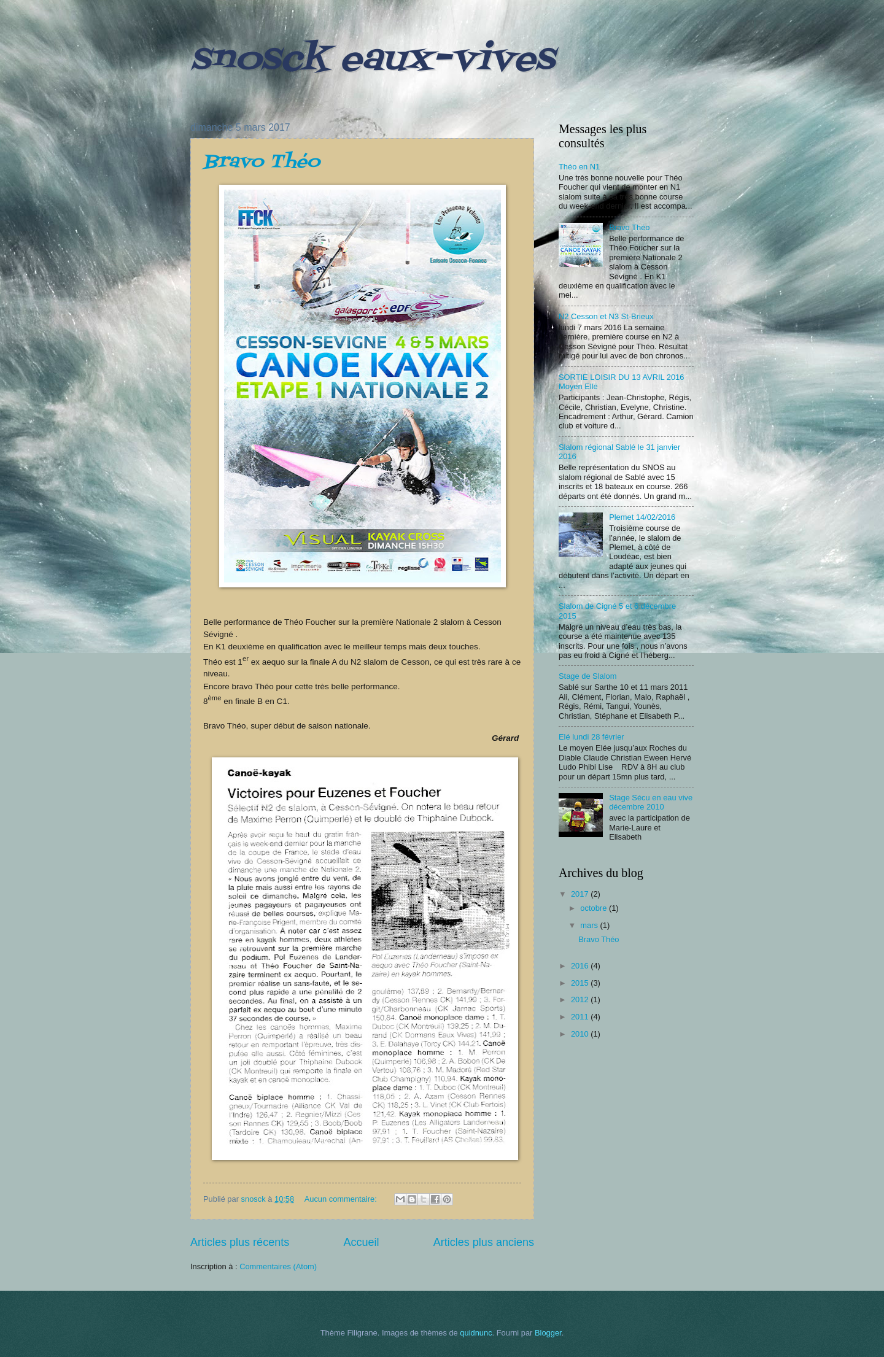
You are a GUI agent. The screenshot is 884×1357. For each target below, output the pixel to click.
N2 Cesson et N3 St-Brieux (606, 316)
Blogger (548, 1332)
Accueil (361, 1242)
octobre (594, 908)
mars (590, 925)
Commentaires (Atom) (278, 1266)
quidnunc (476, 1332)
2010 (581, 1033)
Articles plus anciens (483, 1242)
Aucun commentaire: (341, 1199)
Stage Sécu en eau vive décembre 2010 (650, 802)
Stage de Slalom (587, 676)
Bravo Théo (261, 162)
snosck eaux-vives (372, 60)
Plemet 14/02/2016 (642, 517)
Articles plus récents (239, 1242)
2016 (581, 965)
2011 (581, 1016)
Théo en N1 (579, 166)
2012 (581, 999)
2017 (581, 894)
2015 (581, 983)
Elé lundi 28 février (591, 736)
